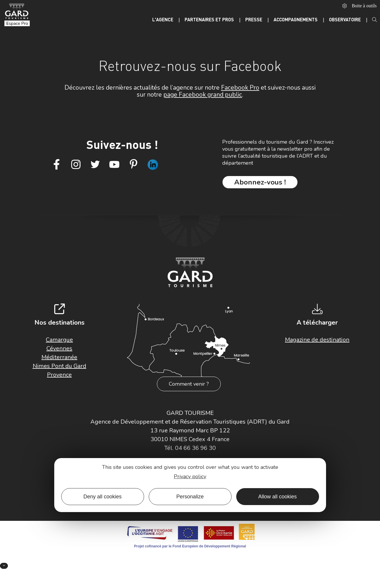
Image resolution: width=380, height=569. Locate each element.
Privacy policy (190, 476)
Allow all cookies (277, 497)
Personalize (190, 497)
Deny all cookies (102, 497)
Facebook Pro (240, 87)
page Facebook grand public (202, 95)
